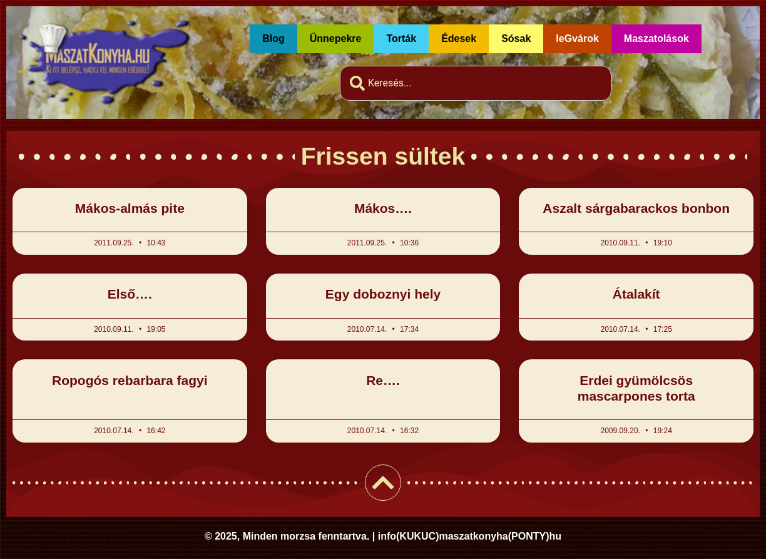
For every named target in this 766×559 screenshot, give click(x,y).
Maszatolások (656, 38)
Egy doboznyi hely (383, 294)
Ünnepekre (336, 38)
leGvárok (577, 38)
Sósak (516, 38)
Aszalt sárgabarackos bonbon (636, 208)
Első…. (130, 294)
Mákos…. (383, 208)
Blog (273, 38)
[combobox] (475, 83)
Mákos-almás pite (130, 208)
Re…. (383, 380)
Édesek (458, 38)
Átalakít (636, 294)
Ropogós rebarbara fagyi (130, 380)
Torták (401, 38)
